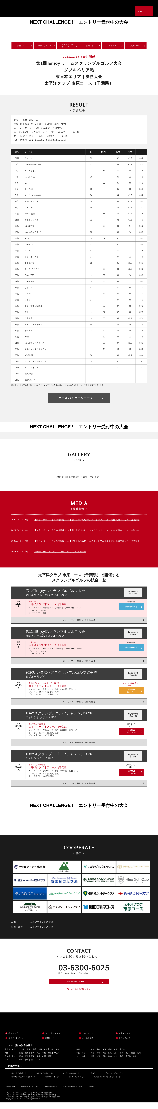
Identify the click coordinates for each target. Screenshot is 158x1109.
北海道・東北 (10, 1056)
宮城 (40, 1056)
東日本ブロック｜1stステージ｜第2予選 (44, 684)
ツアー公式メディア (53, 1040)
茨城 (21, 1059)
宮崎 (121, 1063)
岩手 (34, 1056)
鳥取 (92, 1059)
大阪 (104, 1056)
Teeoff (101, 1079)
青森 (28, 1056)
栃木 (27, 1059)
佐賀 (98, 1063)
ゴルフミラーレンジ (57, 1083)
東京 (50, 1059)
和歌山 (122, 1056)
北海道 (21, 1056)
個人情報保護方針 (50, 1091)
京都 (98, 1056)
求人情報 (90, 1091)
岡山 (104, 1059)
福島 (57, 1056)
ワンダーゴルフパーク (83, 1083)
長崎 (104, 1063)
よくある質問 (87, 1044)
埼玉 (38, 1059)
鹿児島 (128, 1063)
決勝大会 (32, 603)
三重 (38, 1066)
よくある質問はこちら (81, 994)
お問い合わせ (124, 1044)
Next (150, 28)
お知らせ (90, 46)
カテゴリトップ (44, 46)
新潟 (21, 1063)
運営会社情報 (10, 1091)
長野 (50, 1063)
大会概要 (112, 46)
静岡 (27, 1066)
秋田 (46, 1056)
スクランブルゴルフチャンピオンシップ (118, 1083)
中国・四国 (81, 1059)
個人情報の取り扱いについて (72, 1091)
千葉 (44, 1059)
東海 (6, 1066)
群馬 (32, 1059)
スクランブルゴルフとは (48, 1079)
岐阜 (21, 1066)
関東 (6, 1059)
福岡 (92, 1063)
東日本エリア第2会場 (37, 725)
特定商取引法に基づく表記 (29, 1091)
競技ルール (135, 46)
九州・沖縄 (81, 1063)
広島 (110, 1059)
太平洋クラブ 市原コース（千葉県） (49, 605)
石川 (32, 1063)
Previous (7, 28)
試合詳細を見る (131, 608)
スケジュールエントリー (67, 46)
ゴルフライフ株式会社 (20, 1079)
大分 (115, 1063)
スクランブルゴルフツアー (78, 1079)
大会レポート (87, 1040)
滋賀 (92, 1056)
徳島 (121, 1059)
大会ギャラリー (125, 1040)
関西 (78, 1056)
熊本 (110, 1063)
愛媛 (133, 1059)
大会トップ (22, 46)
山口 (115, 1059)
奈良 (115, 1056)
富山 (27, 1063)
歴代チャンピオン (16, 1044)
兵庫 (110, 1056)
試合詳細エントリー (131, 692)
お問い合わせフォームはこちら (79, 985)
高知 (139, 1059)
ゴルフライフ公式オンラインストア (25, 1083)
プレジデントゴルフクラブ (124, 1079)
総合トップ (13, 1040)
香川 (127, 1059)
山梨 (44, 1063)
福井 (38, 1063)
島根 (98, 1059)
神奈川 (56, 1059)
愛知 (32, 1066)
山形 (51, 1056)
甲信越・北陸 (10, 1063)
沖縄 (135, 1063)
